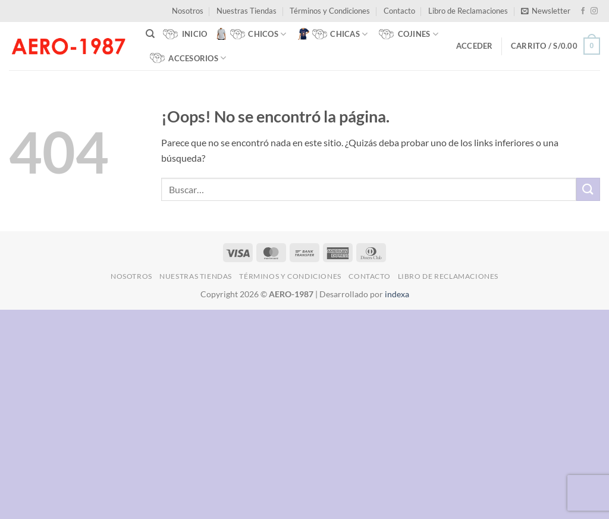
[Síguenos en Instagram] (594, 11)
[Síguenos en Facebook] (582, 11)
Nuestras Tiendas (246, 10)
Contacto (399, 10)
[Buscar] (150, 34)
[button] (545, 11)
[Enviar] (588, 189)
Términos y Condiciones (330, 10)
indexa (397, 294)
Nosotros (187, 10)
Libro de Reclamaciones (468, 10)
